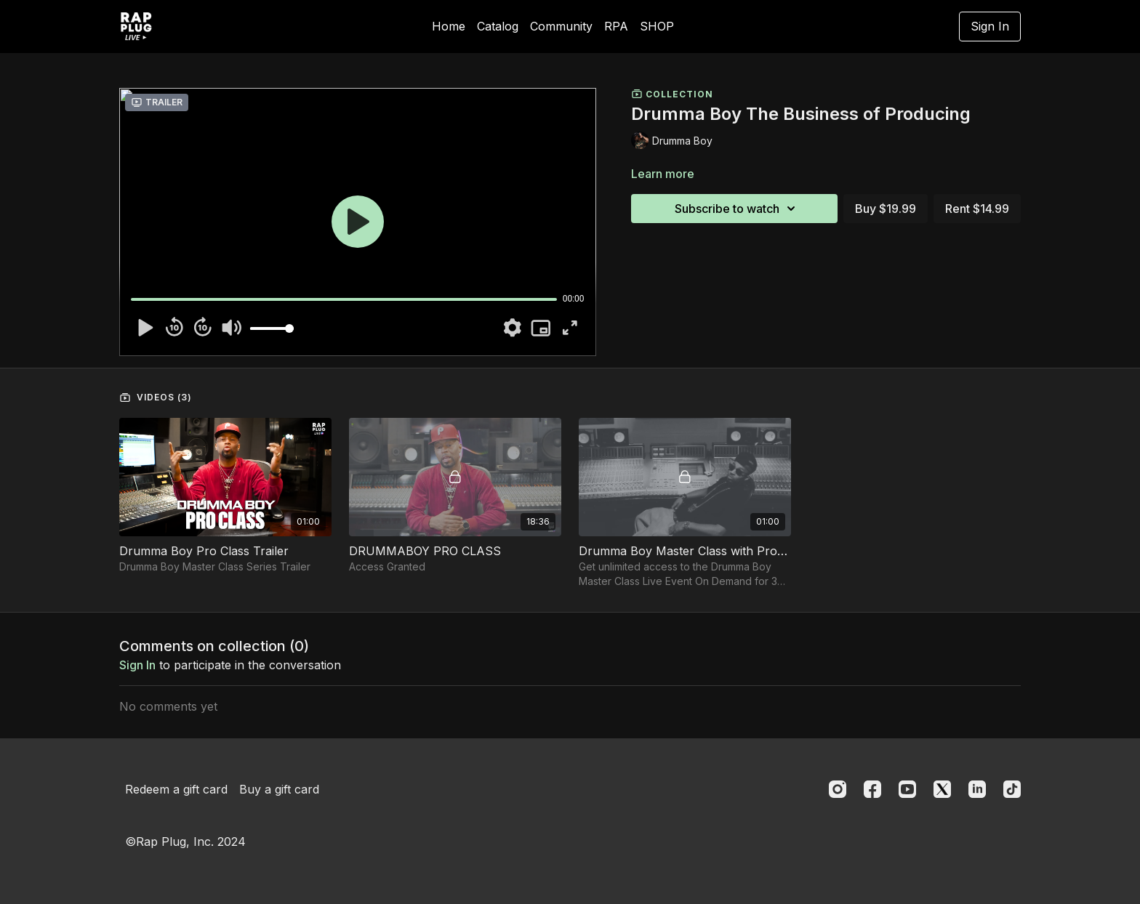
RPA (616, 26)
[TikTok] (1012, 789)
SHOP (657, 26)
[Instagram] (837, 789)
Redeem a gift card (176, 789)
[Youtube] (907, 789)
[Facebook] (872, 789)
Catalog (497, 26)
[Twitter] (942, 789)
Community (561, 26)
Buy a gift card (279, 789)
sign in (137, 665)
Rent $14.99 (977, 208)
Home (448, 26)
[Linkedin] (977, 789)
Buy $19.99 (885, 208)
